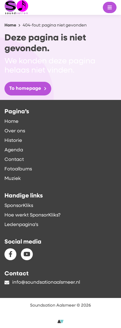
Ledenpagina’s (21, 224)
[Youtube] (27, 254)
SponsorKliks (18, 205)
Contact (14, 159)
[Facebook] (10, 254)
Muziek (12, 178)
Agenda (13, 150)
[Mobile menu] (110, 7)
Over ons (14, 131)
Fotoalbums (18, 169)
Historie (13, 140)
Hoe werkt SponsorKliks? (32, 215)
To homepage (27, 88)
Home (11, 121)
